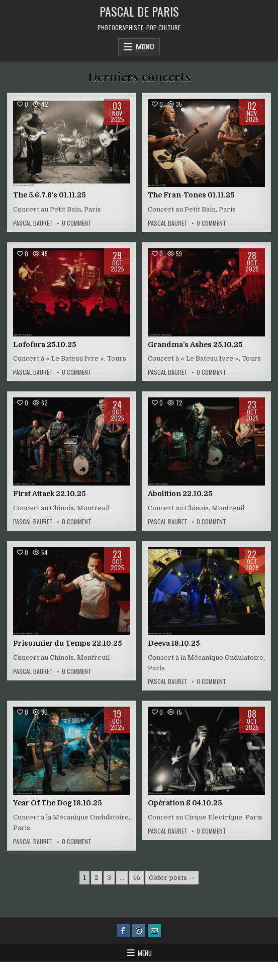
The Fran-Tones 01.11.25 (191, 195)
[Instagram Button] (138, 930)
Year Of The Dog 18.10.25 (57, 803)
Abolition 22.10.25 (180, 494)
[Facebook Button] (123, 930)
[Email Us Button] (154, 930)
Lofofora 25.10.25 (44, 344)
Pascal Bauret (33, 223)
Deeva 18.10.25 (174, 643)
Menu (145, 47)
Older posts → (172, 877)
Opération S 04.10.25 (185, 803)
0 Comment (76, 223)
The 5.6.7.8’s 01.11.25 (49, 195)
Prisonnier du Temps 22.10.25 (67, 643)
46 (136, 877)
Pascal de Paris (139, 11)
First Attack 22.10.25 (49, 494)
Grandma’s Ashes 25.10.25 (195, 344)
